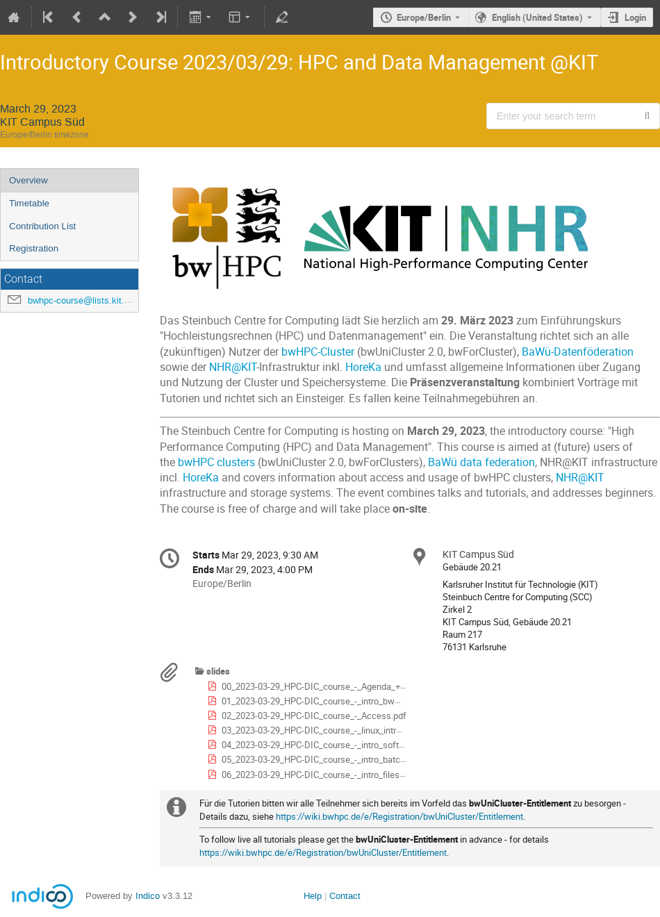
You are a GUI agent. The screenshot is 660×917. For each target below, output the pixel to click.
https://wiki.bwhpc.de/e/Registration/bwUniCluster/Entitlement (399, 816)
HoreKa (363, 367)
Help (313, 896)
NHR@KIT (232, 367)
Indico (147, 896)
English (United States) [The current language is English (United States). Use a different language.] (537, 17)
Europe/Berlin (424, 17)
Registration (33, 248)
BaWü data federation (481, 462)
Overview (28, 180)
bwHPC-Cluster (317, 352)
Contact (345, 896)
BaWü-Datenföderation (578, 352)
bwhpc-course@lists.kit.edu (83, 300)
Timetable (29, 203)
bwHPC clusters (216, 462)
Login (635, 17)
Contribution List (42, 226)
